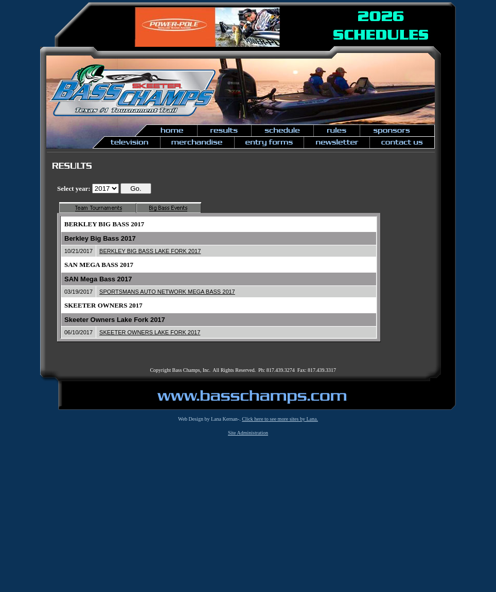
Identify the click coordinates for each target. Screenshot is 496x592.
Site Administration (248, 433)
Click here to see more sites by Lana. (280, 419)
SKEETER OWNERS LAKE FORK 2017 (149, 332)
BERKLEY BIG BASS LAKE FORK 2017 (150, 251)
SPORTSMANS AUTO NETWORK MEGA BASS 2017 (167, 292)
